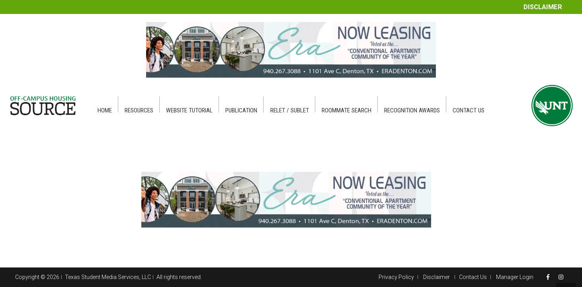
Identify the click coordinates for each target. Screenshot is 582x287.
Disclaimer (542, 7)
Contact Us (473, 277)
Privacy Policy (396, 277)
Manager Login (514, 277)
